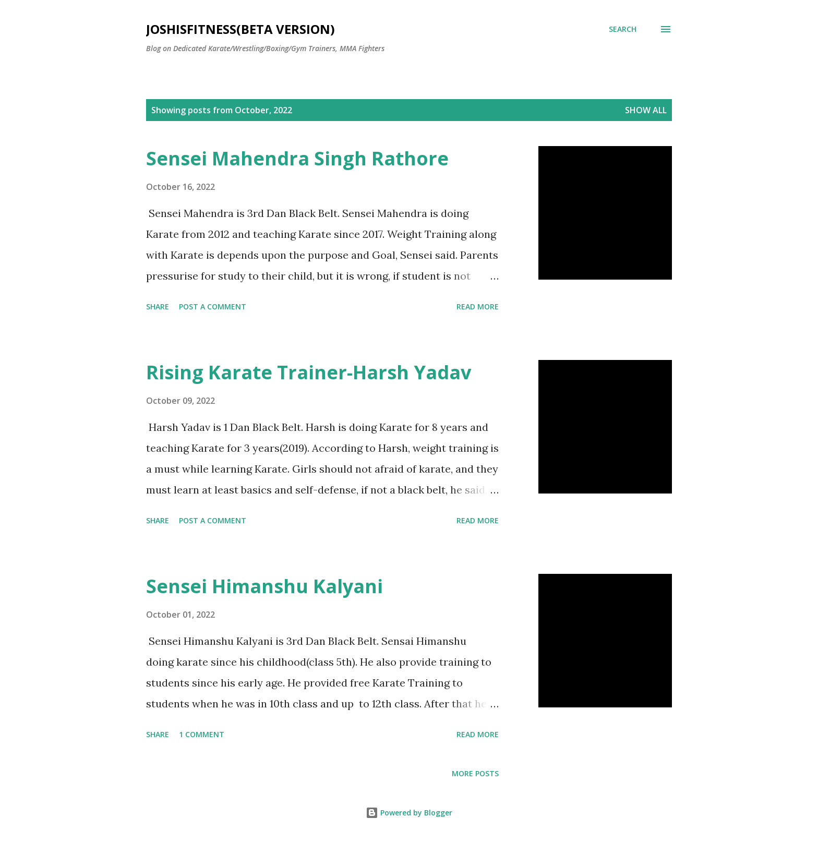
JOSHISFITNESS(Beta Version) (240, 29)
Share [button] (157, 306)
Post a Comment (212, 306)
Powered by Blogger (409, 812)
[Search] (622, 29)
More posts (475, 773)
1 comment (201, 734)
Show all (646, 110)
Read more (477, 306)
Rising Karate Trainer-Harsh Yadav (308, 372)
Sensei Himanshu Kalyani (264, 586)
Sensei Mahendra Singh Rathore (297, 158)
